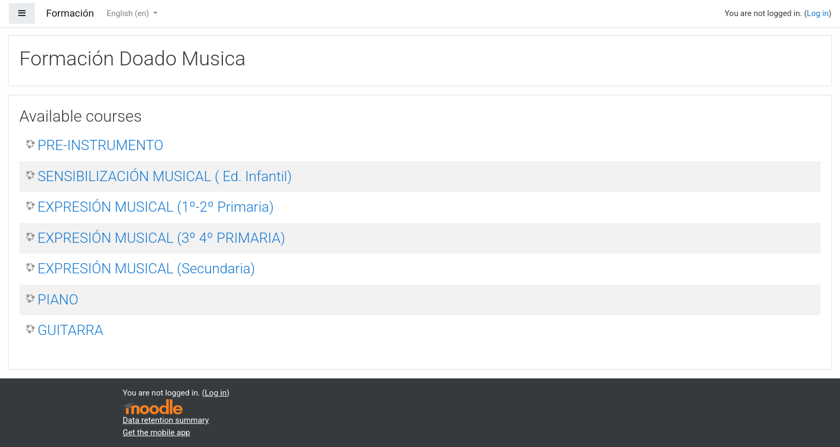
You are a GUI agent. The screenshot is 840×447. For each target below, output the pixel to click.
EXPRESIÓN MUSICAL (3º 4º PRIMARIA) (161, 238)
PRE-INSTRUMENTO (100, 145)
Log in (818, 13)
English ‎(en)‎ (129, 13)
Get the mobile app (156, 432)
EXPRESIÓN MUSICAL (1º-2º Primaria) (156, 207)
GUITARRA (70, 330)
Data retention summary (166, 420)
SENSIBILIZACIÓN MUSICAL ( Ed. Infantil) (165, 176)
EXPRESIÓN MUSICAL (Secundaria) (146, 268)
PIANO (58, 300)
